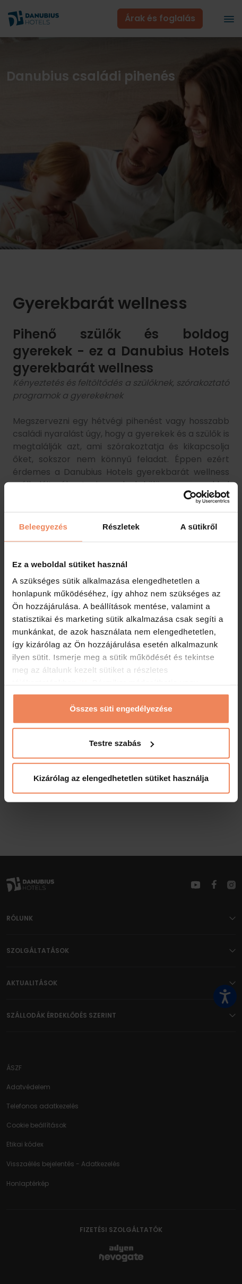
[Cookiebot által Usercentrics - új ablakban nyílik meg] (183, 497)
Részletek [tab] (121, 526)
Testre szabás (121, 743)
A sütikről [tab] (199, 526)
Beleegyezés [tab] (43, 526)
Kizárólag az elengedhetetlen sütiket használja (121, 777)
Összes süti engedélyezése (121, 708)
